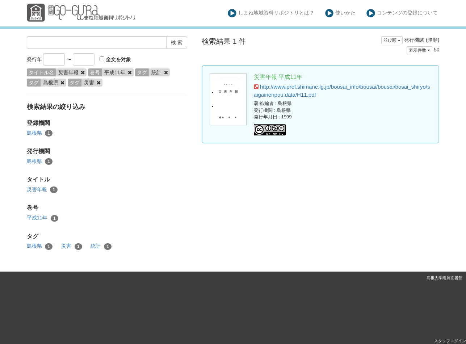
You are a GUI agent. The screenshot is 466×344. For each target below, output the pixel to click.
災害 (71, 246)
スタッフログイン (450, 341)
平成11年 (42, 218)
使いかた (340, 13)
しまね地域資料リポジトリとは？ (271, 13)
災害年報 (42, 189)
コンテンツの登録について (402, 13)
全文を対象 (115, 59)
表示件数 (419, 50)
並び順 (391, 40)
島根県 (40, 133)
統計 (101, 246)
